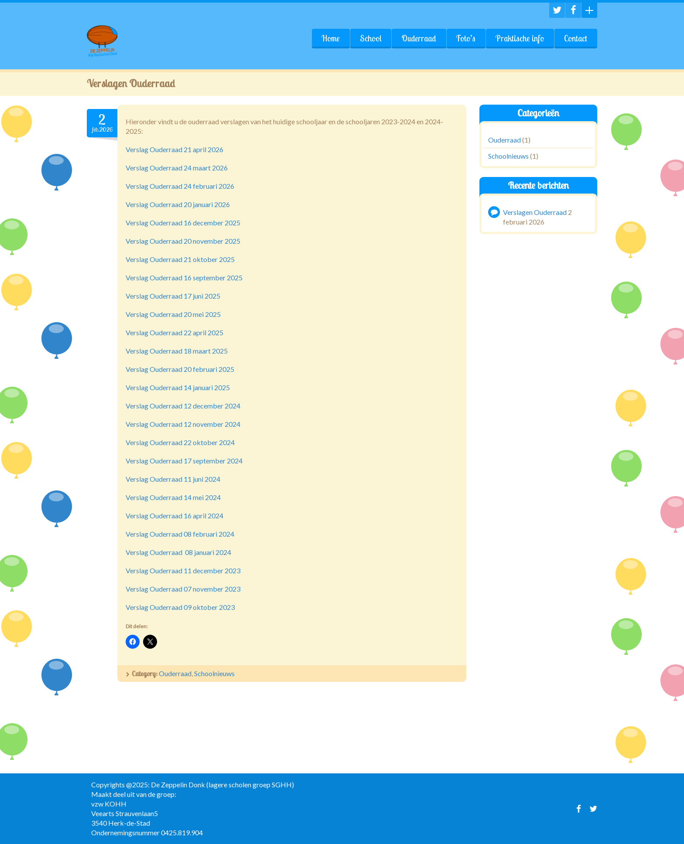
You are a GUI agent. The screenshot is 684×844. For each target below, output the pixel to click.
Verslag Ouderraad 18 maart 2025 (177, 351)
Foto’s (465, 38)
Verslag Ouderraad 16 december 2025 (183, 222)
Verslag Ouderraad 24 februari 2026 (180, 186)
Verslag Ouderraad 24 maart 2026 (177, 167)
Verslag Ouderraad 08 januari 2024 (178, 552)
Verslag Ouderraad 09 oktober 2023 (180, 607)
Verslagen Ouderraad (535, 212)
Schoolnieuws (214, 673)
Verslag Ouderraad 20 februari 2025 (180, 369)
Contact (575, 38)
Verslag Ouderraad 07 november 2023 (183, 589)
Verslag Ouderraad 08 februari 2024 (180, 534)
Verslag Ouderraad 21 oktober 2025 (180, 259)
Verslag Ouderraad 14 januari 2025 (178, 387)
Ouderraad (418, 38)
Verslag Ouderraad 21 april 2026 (174, 149)
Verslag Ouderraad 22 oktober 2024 (180, 442)
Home (330, 38)
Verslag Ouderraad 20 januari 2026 (178, 204)
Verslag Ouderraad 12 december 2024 (183, 406)
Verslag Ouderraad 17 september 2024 (184, 460)
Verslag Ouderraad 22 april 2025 (174, 332)
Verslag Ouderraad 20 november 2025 (183, 241)
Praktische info (520, 38)
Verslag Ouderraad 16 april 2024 (174, 515)
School (370, 38)
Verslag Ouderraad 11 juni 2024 (173, 479)
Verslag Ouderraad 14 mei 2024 (173, 497)
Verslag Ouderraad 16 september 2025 (184, 277)
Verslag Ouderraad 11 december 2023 (183, 570)
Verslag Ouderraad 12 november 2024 (183, 424)
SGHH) (283, 784)
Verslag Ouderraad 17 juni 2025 (173, 296)
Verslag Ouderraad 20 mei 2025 (173, 314)
